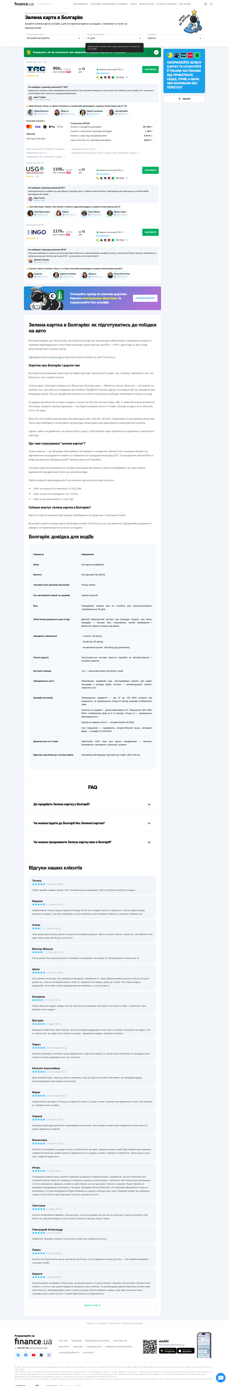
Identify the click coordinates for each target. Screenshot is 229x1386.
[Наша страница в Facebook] (25, 1355)
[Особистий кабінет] (205, 4)
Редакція (77, 1341)
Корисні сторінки (167, 4)
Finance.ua (90, 1323)
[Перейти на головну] (24, 4)
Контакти (88, 1353)
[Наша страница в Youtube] (33, 1355)
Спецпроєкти (94, 1347)
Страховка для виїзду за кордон (109, 4)
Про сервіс (185, 4)
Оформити (150, 70)
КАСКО (133, 4)
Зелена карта (146, 4)
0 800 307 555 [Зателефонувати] (44, 4)
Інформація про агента (85, 149)
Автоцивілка (80, 4)
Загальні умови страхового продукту (46, 149)
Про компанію (102, 73)
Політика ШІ (120, 1341)
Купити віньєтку (145, 298)
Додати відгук (92, 1305)
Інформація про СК (37, 153)
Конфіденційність (69, 1353)
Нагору (184, 99)
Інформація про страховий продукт (46, 156)
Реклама (78, 1347)
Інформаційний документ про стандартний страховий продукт (105, 153)
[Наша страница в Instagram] (48, 1355)
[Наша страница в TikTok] (41, 1355)
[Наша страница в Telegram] (18, 1355)
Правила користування (118, 1347)
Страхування (102, 1323)
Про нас (63, 1341)
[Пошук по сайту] (211, 4)
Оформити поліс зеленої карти (46, 357)
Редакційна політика (97, 1341)
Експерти (64, 1347)
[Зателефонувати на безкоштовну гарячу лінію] (33, 1348)
